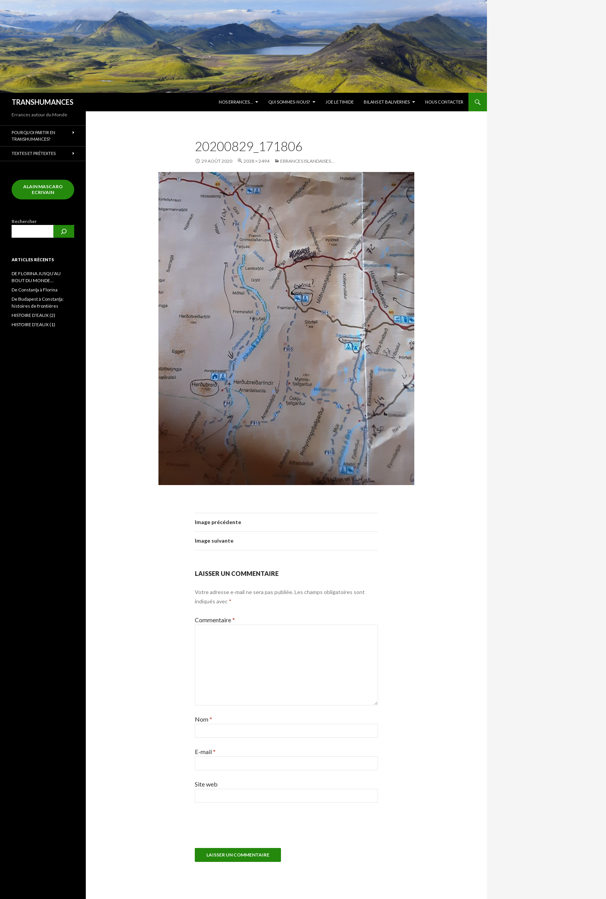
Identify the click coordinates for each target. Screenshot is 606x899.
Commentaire (215, 619)
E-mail (205, 751)
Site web (206, 784)
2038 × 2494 (256, 161)
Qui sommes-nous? (289, 101)
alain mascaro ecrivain (43, 189)
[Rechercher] (63, 231)
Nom (203, 719)
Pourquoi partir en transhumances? (33, 135)
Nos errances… (236, 101)
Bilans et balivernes (387, 101)
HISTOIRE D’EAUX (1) (33, 324)
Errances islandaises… (307, 161)
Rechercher (24, 221)
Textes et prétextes (34, 153)
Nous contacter (444, 101)
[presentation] (247, 829)
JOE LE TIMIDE (339, 101)
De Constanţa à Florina (35, 290)
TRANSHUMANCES (42, 102)
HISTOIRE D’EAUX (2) (33, 315)
